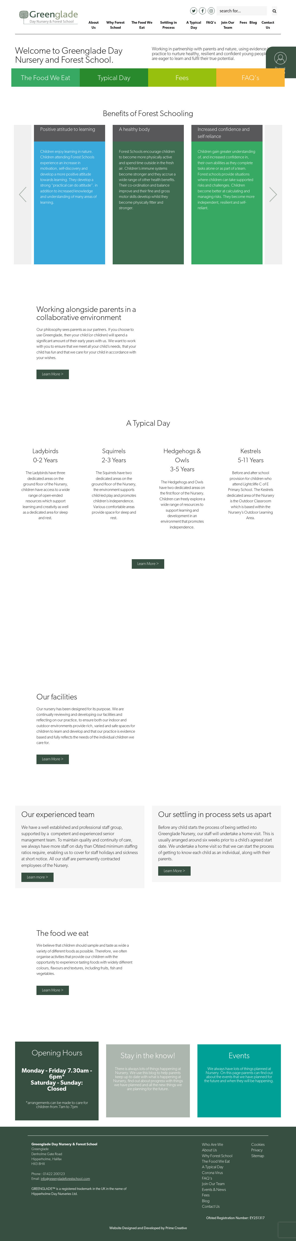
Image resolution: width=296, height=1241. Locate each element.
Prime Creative (176, 1228)
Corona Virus (212, 1173)
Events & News (214, 1190)
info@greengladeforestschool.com (65, 1179)
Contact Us (211, 1207)
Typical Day (114, 78)
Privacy (257, 1150)
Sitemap (257, 1156)
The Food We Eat (45, 78)
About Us (209, 1150)
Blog (205, 1201)
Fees (182, 78)
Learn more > (37, 877)
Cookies (258, 1145)
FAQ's (250, 78)
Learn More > (52, 374)
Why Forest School (217, 1156)
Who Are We (212, 1145)
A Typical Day (212, 1167)
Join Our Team (213, 1184)
